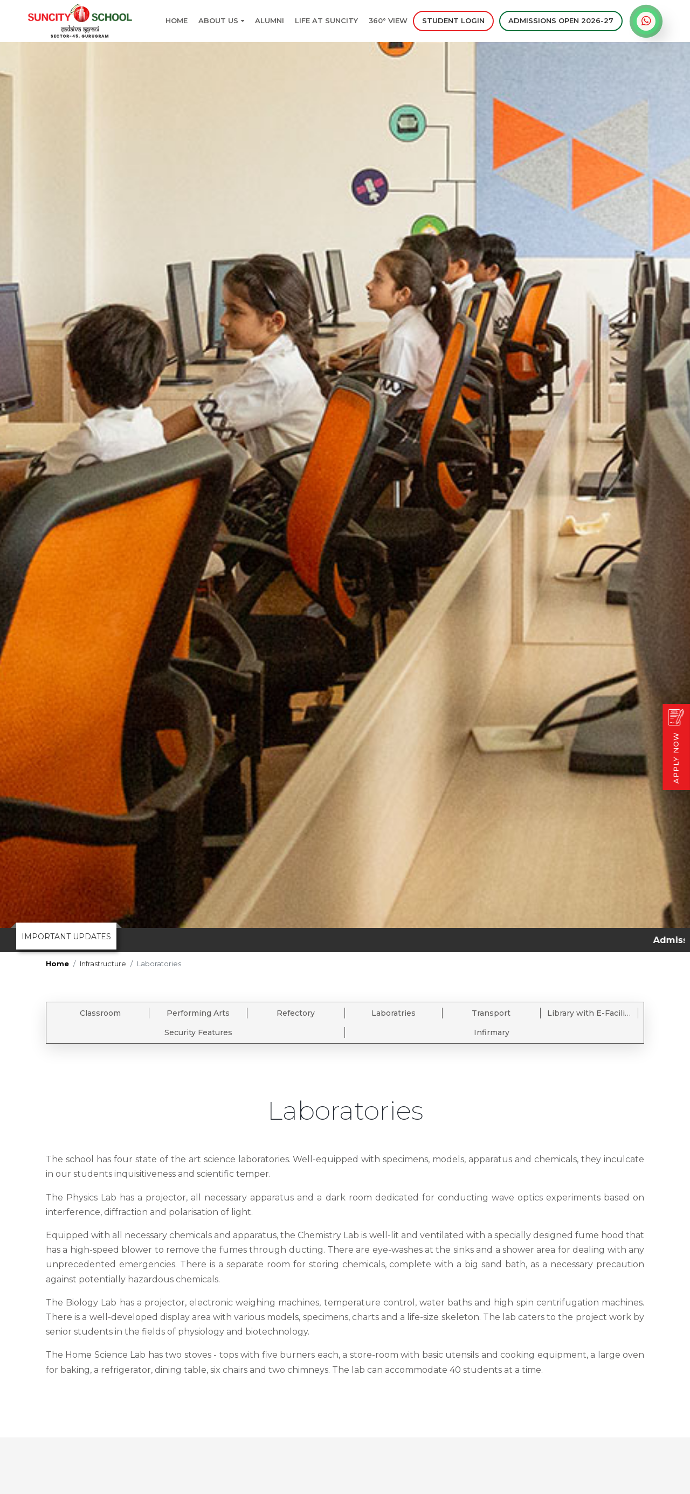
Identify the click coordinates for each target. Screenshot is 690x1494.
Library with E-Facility (589, 1013)
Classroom (100, 1013)
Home (176, 20)
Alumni (269, 20)
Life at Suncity (326, 20)
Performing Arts (198, 1013)
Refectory (296, 1013)
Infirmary (491, 1032)
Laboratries (393, 1013)
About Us (221, 20)
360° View (388, 20)
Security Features (198, 1032)
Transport (491, 1013)
